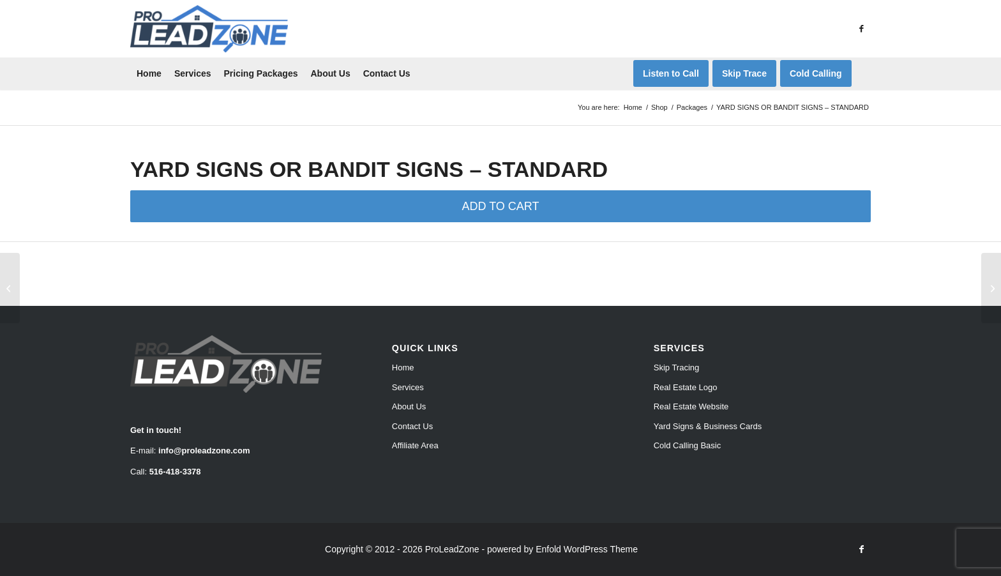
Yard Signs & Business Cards (708, 426)
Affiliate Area (415, 445)
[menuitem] (149, 73)
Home (403, 367)
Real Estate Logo (686, 387)
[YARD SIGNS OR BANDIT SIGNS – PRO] (991, 288)
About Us (409, 406)
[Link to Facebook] (861, 28)
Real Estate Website (691, 406)
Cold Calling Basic (687, 445)
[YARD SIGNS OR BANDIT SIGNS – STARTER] (10, 288)
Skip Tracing (677, 367)
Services (408, 387)
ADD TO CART (500, 206)
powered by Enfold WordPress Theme (562, 549)
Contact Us (412, 426)
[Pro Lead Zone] (209, 28)
